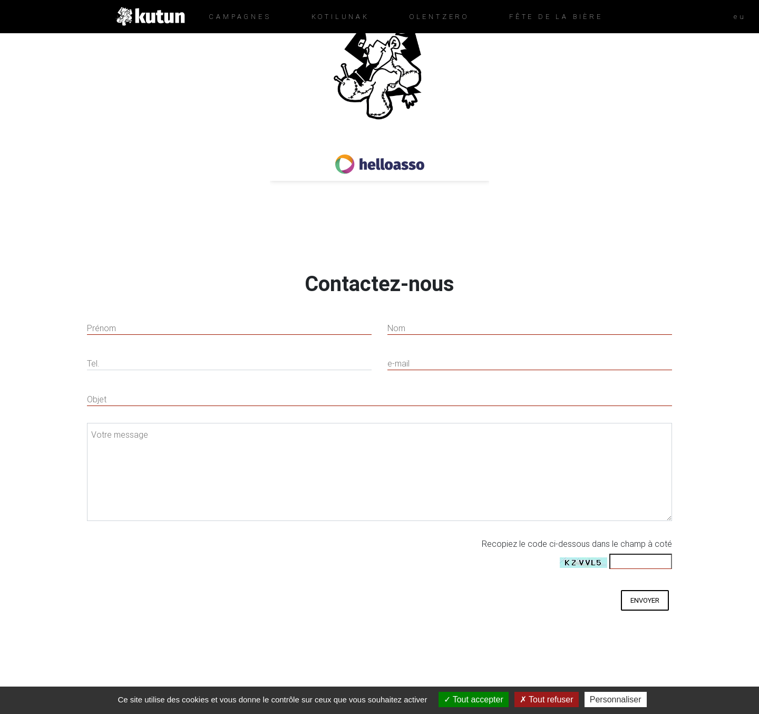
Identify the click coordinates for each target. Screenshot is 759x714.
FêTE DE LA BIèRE (556, 16)
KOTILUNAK (340, 16)
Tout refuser (546, 699)
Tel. (93, 363)
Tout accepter (473, 699)
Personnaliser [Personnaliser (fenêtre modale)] (615, 699)
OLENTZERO (439, 16)
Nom (396, 328)
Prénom (101, 328)
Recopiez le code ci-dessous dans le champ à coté (577, 543)
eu (740, 16)
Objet (96, 399)
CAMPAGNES (240, 16)
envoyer (644, 600)
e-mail (398, 363)
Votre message (119, 434)
